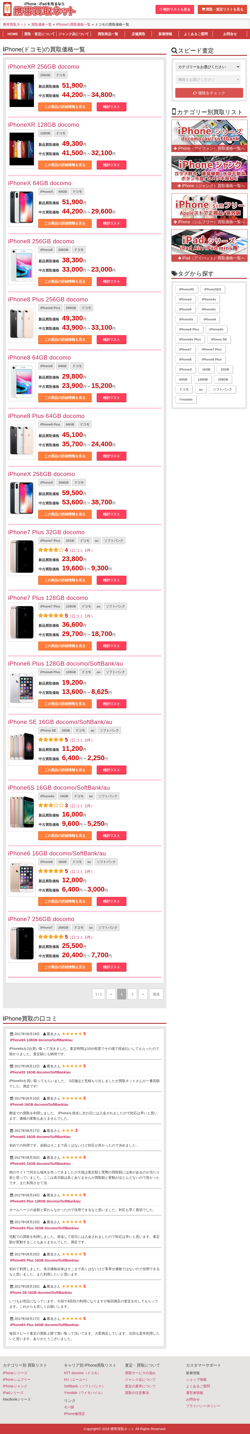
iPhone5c (209, 309)
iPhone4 (185, 299)
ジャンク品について (140, 1379)
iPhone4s (209, 299)
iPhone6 (46, 862)
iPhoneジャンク (15, 1386)
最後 (156, 994)
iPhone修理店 (74, 1414)
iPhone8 (46, 250)
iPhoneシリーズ (15, 1373)
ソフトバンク (113, 540)
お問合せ (193, 1399)
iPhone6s (47, 796)
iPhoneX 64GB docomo (40, 183)
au (97, 540)
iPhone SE (48, 730)
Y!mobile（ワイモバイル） (84, 1393)
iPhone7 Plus (50, 540)
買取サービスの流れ (140, 1373)
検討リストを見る (174, 9)
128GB (45, 133)
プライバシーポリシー (203, 1406)
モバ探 (69, 1407)
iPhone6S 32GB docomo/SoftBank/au (40, 1164)
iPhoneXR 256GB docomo (43, 66)
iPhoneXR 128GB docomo (43, 124)
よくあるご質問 (198, 1386)
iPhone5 (185, 309)
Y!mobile (186, 399)
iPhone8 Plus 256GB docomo (48, 299)
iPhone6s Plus (190, 339)
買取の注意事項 (137, 1393)
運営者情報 (194, 1393)
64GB (63, 191)
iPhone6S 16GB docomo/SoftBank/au (59, 787)
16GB (66, 730)
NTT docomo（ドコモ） (82, 1373)
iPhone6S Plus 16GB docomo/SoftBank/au (44, 1260)
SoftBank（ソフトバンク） (84, 1386)
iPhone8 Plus (50, 308)
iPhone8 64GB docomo (39, 357)
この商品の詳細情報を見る (64, 107)
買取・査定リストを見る (222, 9)
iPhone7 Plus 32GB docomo (46, 532)
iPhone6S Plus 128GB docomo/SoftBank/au (45, 1201)
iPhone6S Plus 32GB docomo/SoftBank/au (44, 1228)
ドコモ (60, 75)
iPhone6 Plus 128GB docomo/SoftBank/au (65, 663)
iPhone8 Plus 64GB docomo (46, 416)
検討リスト (111, 107)
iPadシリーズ (13, 1393)
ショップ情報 (196, 1379)
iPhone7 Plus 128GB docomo (48, 598)
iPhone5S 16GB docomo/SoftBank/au (40, 1072)
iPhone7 (46, 927)
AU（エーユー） (76, 1379)
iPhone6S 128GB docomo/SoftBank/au (41, 1040)
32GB (70, 540)
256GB (45, 75)
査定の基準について (140, 1386)
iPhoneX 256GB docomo (41, 474)
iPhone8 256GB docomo (41, 241)
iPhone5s (186, 319)
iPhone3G (186, 289)
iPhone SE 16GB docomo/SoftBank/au (60, 722)
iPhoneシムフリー (17, 1379)
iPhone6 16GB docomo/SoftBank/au (57, 853)
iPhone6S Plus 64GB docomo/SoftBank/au (44, 1325)
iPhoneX (46, 191)
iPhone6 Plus (50, 672)
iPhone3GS (212, 289)
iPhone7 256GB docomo (41, 919)
